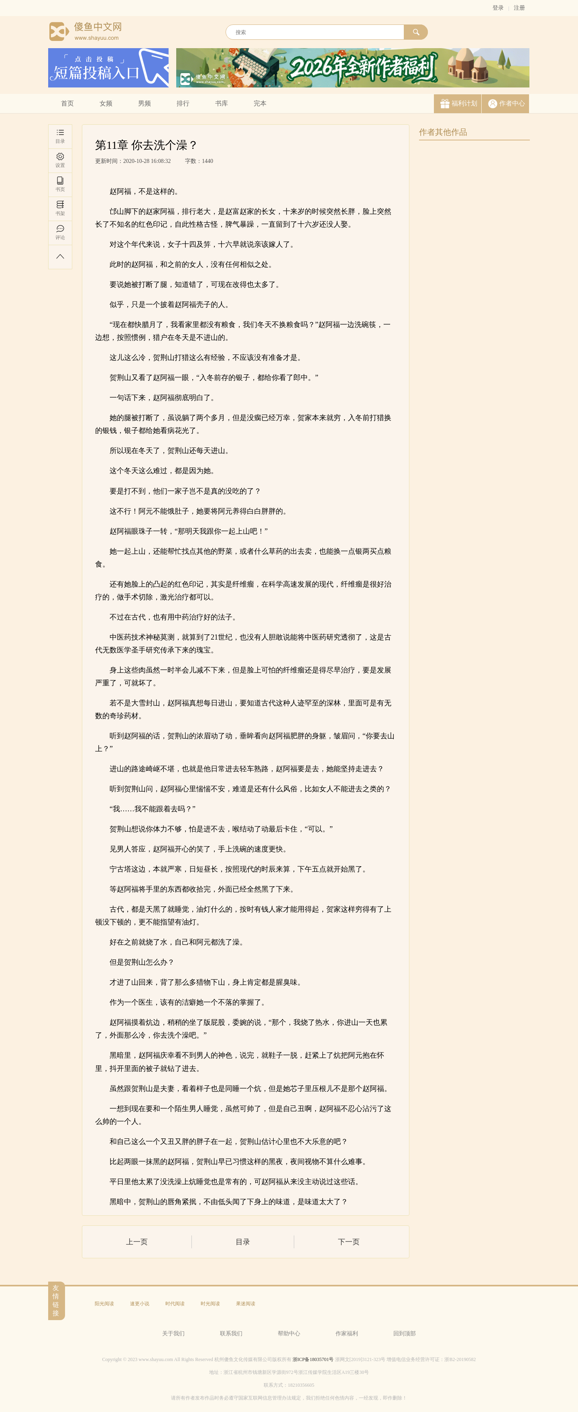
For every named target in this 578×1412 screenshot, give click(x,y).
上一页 (137, 1242)
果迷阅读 (245, 1303)
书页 (60, 184)
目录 (60, 136)
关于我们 (173, 1334)
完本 (260, 103)
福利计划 (464, 103)
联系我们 (231, 1334)
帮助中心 (289, 1334)
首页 (67, 103)
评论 (60, 232)
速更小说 (139, 1303)
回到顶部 (404, 1334)
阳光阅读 (104, 1303)
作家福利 (347, 1334)
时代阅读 (175, 1303)
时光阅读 (210, 1303)
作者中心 (512, 103)
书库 (221, 103)
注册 (519, 8)
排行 (183, 103)
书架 (60, 208)
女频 (106, 103)
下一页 (349, 1242)
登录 (498, 8)
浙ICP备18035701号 (313, 1359)
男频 (144, 103)
